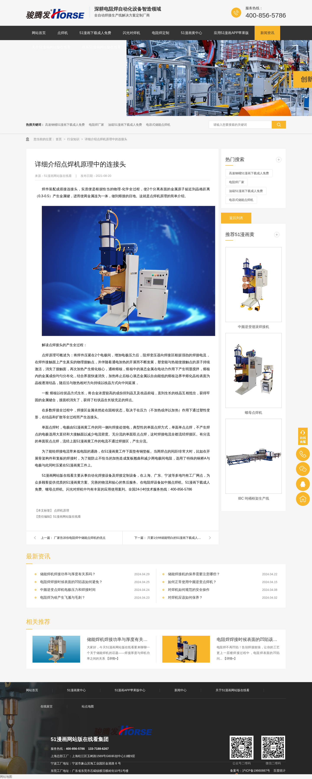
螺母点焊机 (253, 412)
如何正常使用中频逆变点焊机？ (192, 582)
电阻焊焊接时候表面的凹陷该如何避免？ (248, 639)
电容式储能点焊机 (158, 124)
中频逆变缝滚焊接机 (253, 327)
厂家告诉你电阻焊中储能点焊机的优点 (80, 537)
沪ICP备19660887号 (256, 770)
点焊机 (62, 33)
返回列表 (236, 218)
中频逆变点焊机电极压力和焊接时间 (68, 590)
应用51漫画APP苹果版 (231, 33)
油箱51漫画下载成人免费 (125, 124)
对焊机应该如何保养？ (185, 597)
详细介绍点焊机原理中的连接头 (106, 139)
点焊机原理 (61, 510)
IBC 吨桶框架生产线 (253, 498)
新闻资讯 (267, 33)
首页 (59, 139)
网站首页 (39, 33)
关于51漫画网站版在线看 (51, 47)
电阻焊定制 (160, 33)
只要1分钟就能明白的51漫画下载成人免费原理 (175, 537)
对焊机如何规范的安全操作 (189, 590)
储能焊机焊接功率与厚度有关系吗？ (68, 574)
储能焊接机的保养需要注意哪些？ (194, 574)
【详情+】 (113, 658)
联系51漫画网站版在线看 (101, 47)
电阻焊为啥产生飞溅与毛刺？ (62, 597)
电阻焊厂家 (96, 124)
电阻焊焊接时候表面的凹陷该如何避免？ (71, 582)
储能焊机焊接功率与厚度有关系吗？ (118, 639)
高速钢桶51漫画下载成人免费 (65, 124)
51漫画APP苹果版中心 (130, 690)
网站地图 (6, 776)
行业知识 (73, 139)
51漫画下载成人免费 (95, 33)
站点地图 (88, 706)
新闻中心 (180, 690)
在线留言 (47, 706)
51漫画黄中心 (191, 33)
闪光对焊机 (131, 33)
